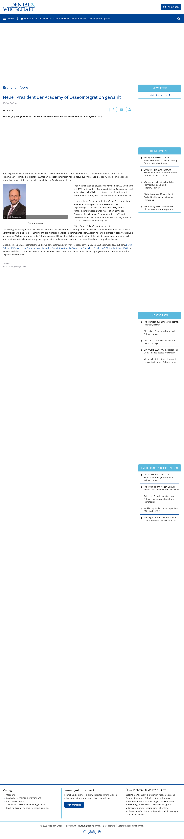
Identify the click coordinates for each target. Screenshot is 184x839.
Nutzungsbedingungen (89, 825)
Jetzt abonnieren (158, 95)
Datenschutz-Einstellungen (131, 825)
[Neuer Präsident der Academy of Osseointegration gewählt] (82, 18)
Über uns (10, 794)
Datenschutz (109, 825)
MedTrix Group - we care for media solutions (27, 808)
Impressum (70, 825)
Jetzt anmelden (74, 804)
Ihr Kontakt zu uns (15, 801)
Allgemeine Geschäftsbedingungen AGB (25, 804)
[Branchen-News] (44, 18)
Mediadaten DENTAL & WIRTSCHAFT (23, 798)
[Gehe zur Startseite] (27, 18)
